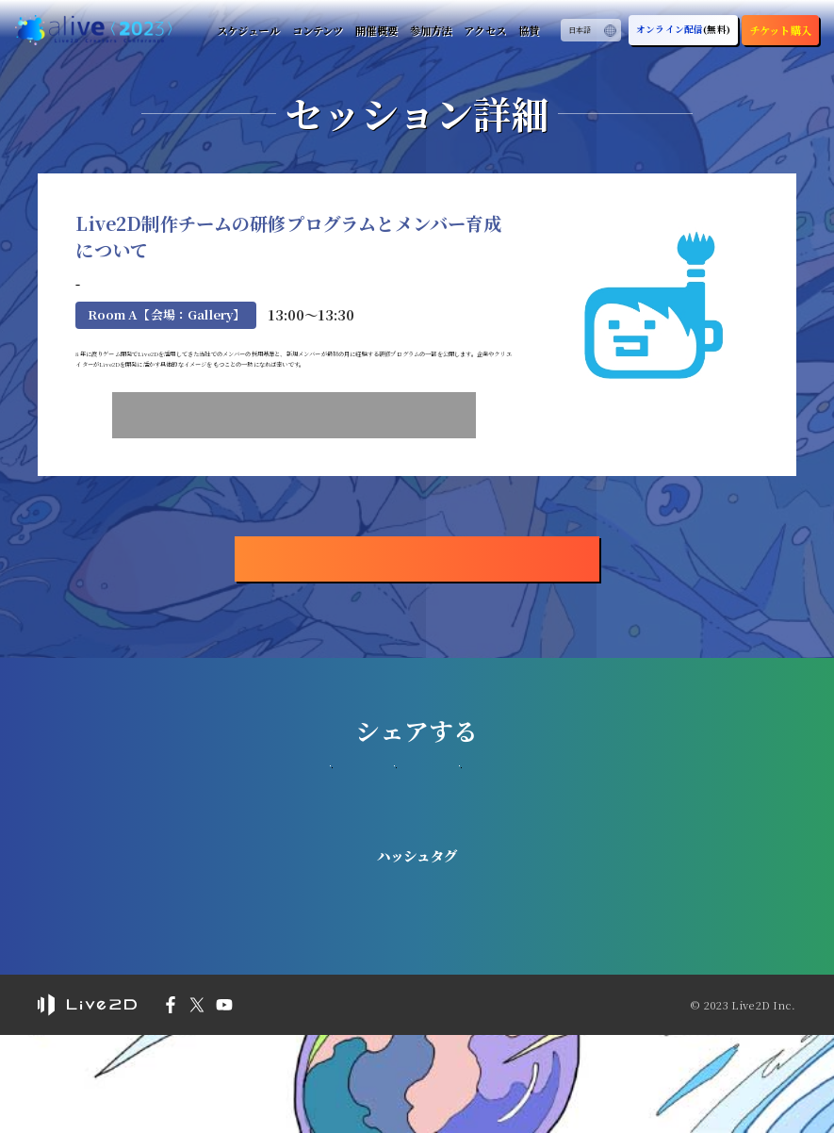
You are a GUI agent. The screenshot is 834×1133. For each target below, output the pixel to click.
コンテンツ (312, 30)
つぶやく (416, 885)
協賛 (526, 30)
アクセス (482, 30)
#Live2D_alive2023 (416, 985)
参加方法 (426, 30)
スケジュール (242, 30)
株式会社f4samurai (139, 309)
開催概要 (372, 30)
